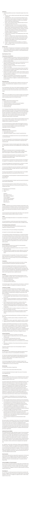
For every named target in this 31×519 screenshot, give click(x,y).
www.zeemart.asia (18, 46)
